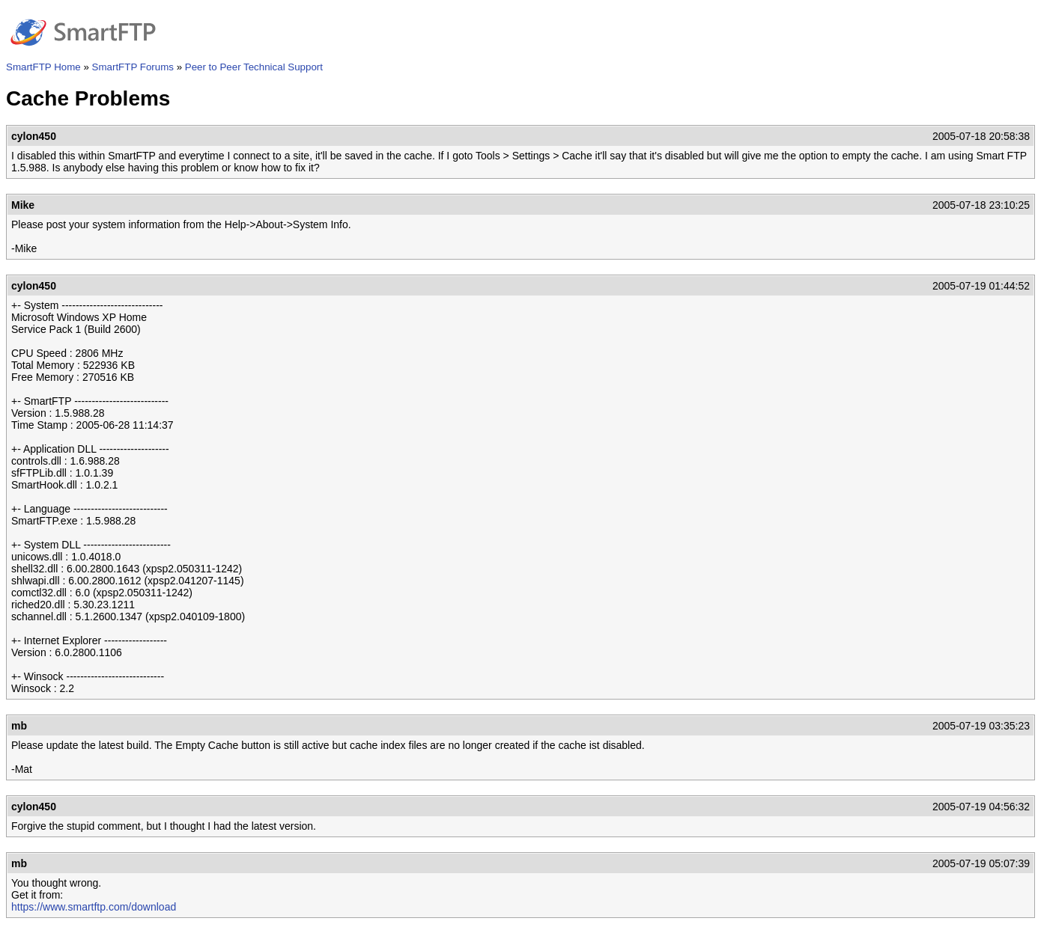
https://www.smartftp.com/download (93, 907)
